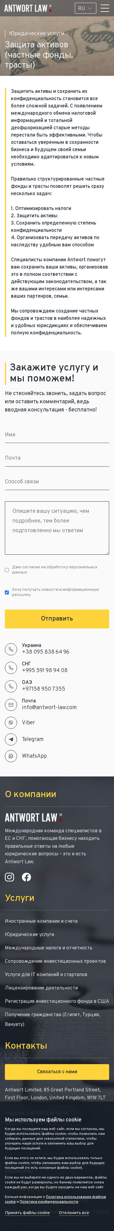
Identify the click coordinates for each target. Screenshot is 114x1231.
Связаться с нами (57, 1072)
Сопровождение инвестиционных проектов (55, 962)
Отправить (57, 619)
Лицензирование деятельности (41, 988)
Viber (28, 722)
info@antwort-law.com (49, 707)
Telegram (33, 739)
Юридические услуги (29, 935)
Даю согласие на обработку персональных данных (51, 570)
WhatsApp (34, 756)
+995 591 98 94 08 (44, 670)
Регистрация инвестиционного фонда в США (57, 1002)
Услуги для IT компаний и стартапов (46, 975)
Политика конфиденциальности (49, 1201)
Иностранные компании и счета (41, 921)
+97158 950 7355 (43, 689)
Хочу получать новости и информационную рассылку (52, 592)
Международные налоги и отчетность (48, 948)
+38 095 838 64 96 (45, 652)
